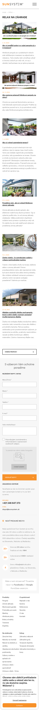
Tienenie (5, 622)
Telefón (5, 402)
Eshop (22, 633)
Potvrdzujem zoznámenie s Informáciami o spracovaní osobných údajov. (16, 441)
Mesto (4, 391)
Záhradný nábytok (26, 636)
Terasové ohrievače (27, 645)
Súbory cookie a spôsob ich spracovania (8, 658)
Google (29, 585)
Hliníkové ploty (8, 616)
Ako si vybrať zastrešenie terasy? (15, 142)
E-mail (4, 413)
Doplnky (5, 625)
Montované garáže (9, 606)
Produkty (5, 597)
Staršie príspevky (11, 352)
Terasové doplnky (26, 642)
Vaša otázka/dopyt (8, 424)
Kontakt (22, 616)
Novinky (22, 610)
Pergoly (5, 600)
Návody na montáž (9, 639)
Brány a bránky (7, 619)
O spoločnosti (25, 597)
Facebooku (19, 585)
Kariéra (22, 603)
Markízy (5, 613)
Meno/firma (6, 379)
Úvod (4, 12)
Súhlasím (19, 705)
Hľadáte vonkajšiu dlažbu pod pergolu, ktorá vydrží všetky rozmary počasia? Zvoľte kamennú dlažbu (17, 314)
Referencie (24, 606)
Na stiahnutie (7, 633)
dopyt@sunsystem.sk (10, 509)
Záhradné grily (25, 639)
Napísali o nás (25, 600)
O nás (22, 613)
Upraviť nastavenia (19, 700)
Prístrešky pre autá (9, 610)
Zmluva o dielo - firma (10, 671)
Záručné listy (7, 636)
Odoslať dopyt (10, 477)
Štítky (11, 12)
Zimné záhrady (7, 603)
